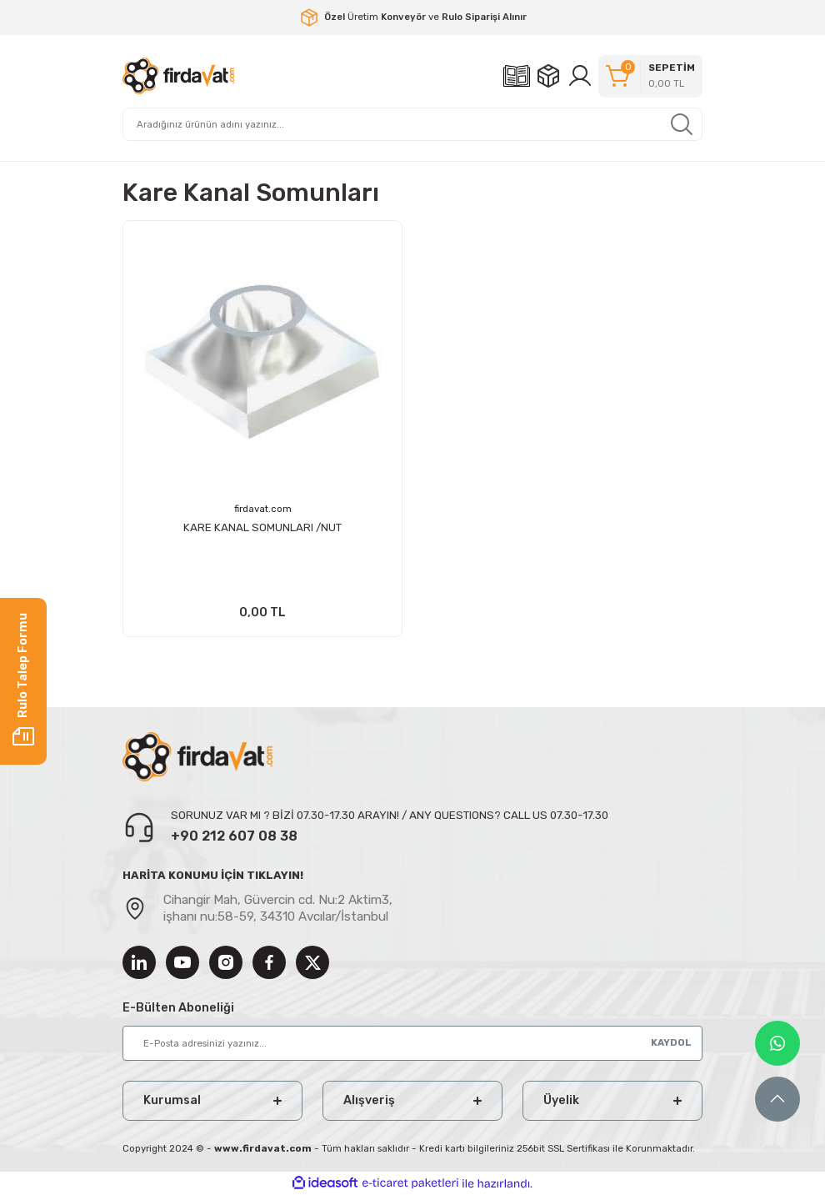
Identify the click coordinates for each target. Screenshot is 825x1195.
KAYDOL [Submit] (671, 1042)
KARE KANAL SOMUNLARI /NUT (262, 527)
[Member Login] (580, 76)
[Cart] (650, 76)
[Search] (412, 124)
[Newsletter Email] (412, 1043)
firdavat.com (263, 509)
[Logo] (178, 76)
